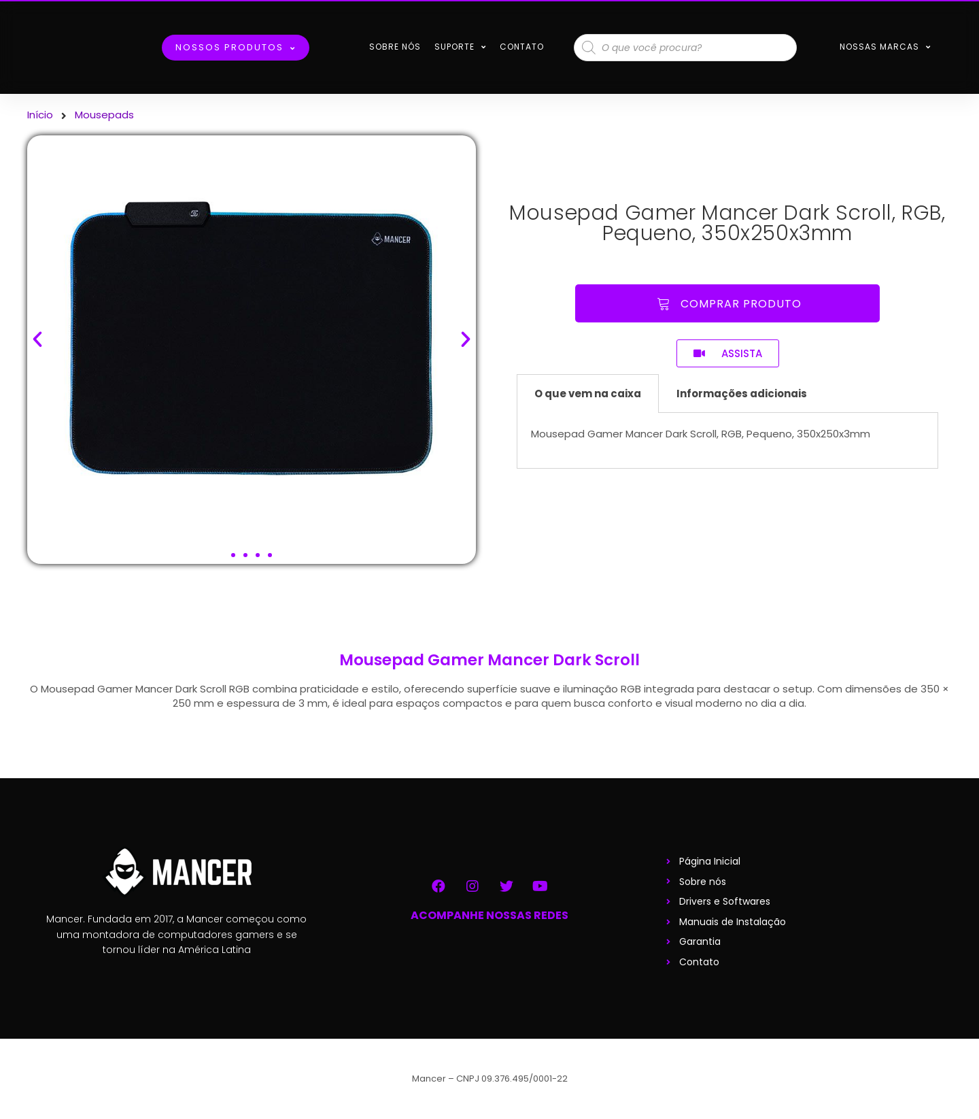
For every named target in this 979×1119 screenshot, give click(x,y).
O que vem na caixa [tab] (587, 393)
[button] (233, 555)
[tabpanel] (727, 441)
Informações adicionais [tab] (741, 393)
